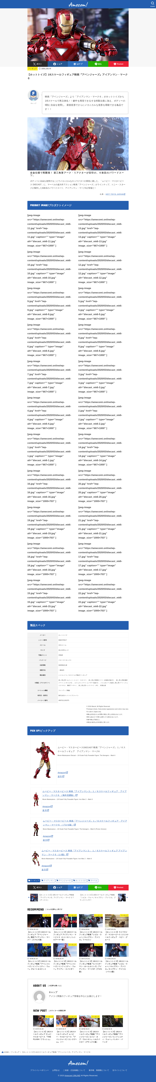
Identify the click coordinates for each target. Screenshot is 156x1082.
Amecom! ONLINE (72, 1075)
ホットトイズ (80, 881)
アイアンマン (49, 881)
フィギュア (32, 69)
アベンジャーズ (65, 881)
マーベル (93, 881)
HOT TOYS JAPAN (114, 194)
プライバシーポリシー (39, 1070)
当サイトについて (119, 1070)
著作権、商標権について (99, 1070)
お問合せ (56, 1070)
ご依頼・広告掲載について (74, 1070)
